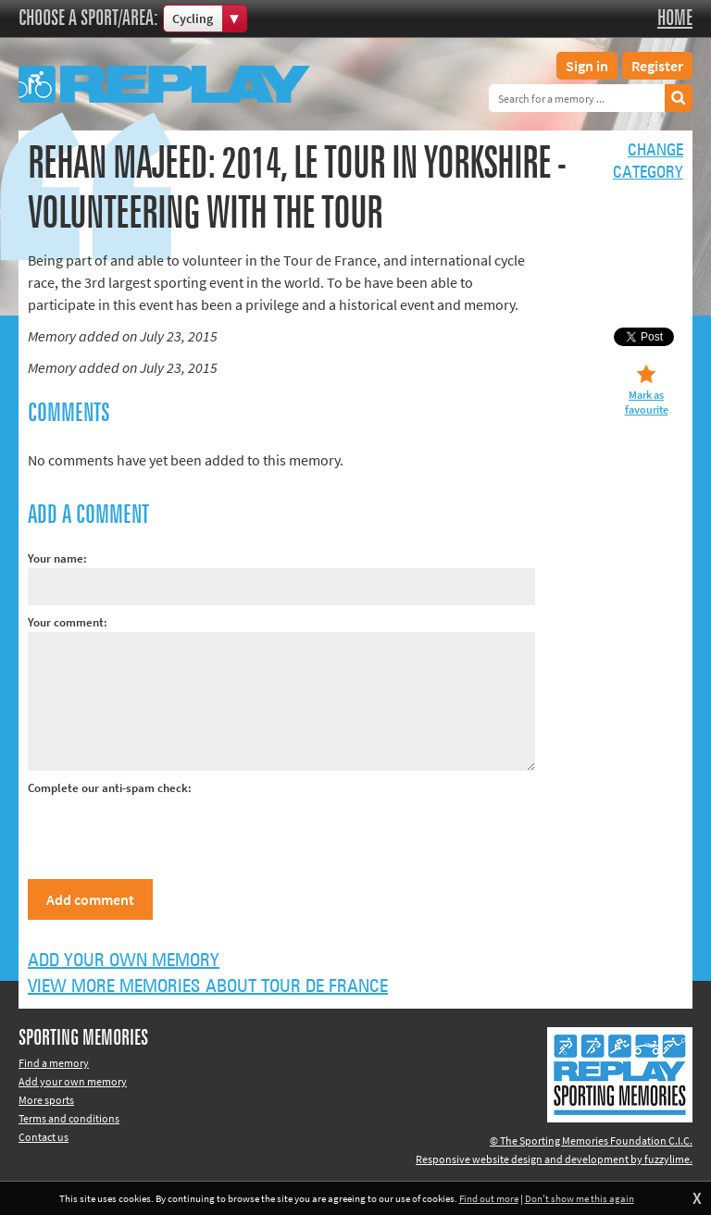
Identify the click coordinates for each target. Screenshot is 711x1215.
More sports (46, 1100)
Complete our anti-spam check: (110, 788)
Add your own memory (123, 960)
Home (674, 18)
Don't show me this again (579, 1198)
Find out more (488, 1198)
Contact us (44, 1137)
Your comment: (67, 622)
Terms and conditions (69, 1118)
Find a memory (54, 1063)
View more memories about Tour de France (208, 986)
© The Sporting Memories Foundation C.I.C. (591, 1140)
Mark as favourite (646, 402)
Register (657, 65)
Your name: (57, 558)
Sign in (587, 65)
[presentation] (168, 834)
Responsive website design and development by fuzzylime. (554, 1159)
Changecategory (648, 162)
